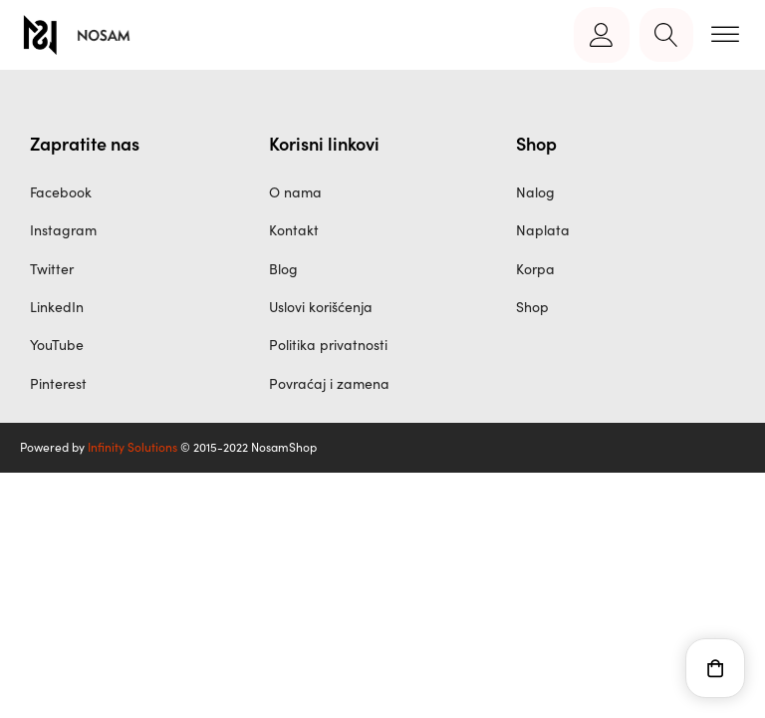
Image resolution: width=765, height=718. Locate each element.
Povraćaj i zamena (329, 383)
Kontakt (294, 229)
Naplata (543, 229)
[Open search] (666, 35)
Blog (283, 268)
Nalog (535, 191)
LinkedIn (57, 306)
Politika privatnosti (328, 344)
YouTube (57, 344)
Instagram (63, 229)
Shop (532, 306)
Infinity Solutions (132, 447)
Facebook (61, 191)
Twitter (52, 268)
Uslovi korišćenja (321, 306)
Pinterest (58, 383)
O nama (295, 191)
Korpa (535, 268)
